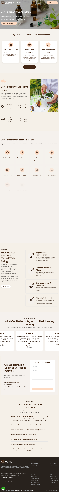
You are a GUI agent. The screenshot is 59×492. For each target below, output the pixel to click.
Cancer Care (52, 482)
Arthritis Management (35, 478)
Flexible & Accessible (46, 298)
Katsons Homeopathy (19, 490)
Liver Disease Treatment (35, 467)
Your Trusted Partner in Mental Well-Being (8, 258)
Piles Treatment (34, 476)
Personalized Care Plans (44, 269)
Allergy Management (35, 465)
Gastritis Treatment (35, 482)
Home (14, 2)
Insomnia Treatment (54, 465)
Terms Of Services (48, 490)
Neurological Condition (35, 484)
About (18, 2)
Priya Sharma (29, 346)
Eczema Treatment (34, 472)
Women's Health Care (54, 480)
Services (22, 2)
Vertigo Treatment (34, 474)
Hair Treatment (53, 472)
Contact (28, 2)
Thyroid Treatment (53, 463)
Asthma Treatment (34, 480)
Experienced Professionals (43, 254)
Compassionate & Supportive (44, 284)
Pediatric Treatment (54, 474)
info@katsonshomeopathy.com (12, 383)
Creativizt (33, 490)
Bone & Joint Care (53, 467)
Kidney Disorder (53, 476)
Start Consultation (29, 67)
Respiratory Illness (34, 463)
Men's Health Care (53, 478)
